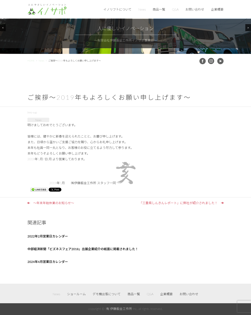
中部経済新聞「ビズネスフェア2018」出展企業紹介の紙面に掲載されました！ (82, 249)
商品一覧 (159, 9)
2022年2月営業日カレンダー (47, 236)
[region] (125, 27)
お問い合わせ (194, 9)
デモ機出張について (107, 294)
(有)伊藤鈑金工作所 (118, 308)
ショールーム (76, 294)
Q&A (175, 9)
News (142, 9)
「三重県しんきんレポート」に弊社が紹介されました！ (178, 203)
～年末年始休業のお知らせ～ (53, 203)
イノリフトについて (117, 9)
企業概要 (217, 9)
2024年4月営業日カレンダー (47, 261)
